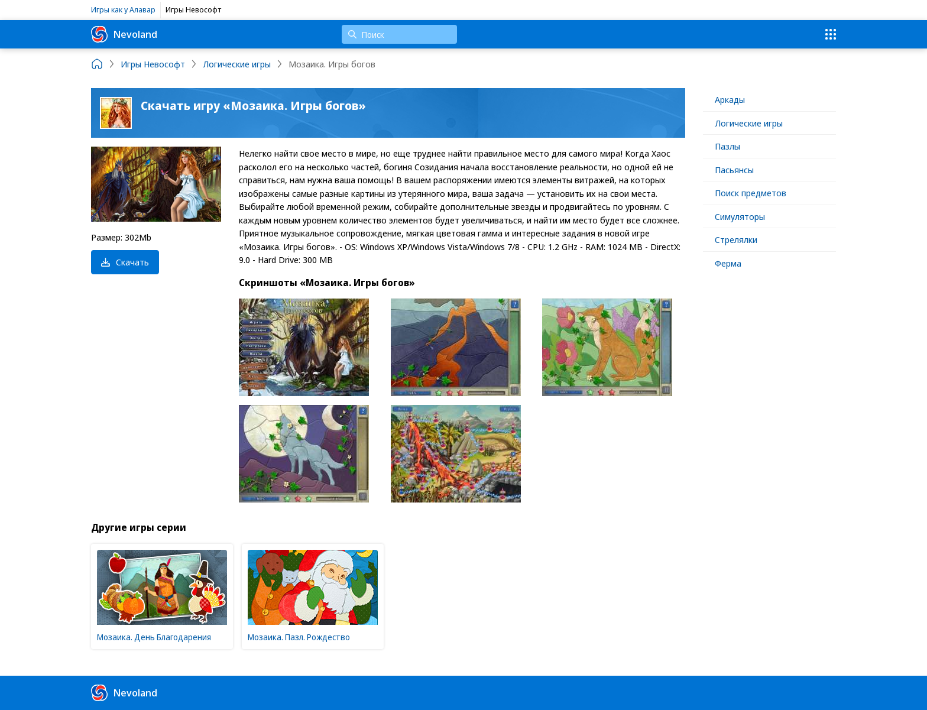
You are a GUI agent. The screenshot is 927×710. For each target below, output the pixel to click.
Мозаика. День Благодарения (154, 637)
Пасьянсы (734, 170)
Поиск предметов (750, 193)
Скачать (125, 262)
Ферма (728, 263)
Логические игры (749, 123)
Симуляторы (740, 216)
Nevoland (124, 34)
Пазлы (727, 146)
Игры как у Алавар (123, 9)
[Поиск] (399, 34)
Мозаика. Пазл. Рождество (299, 637)
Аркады (730, 99)
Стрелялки (736, 239)
